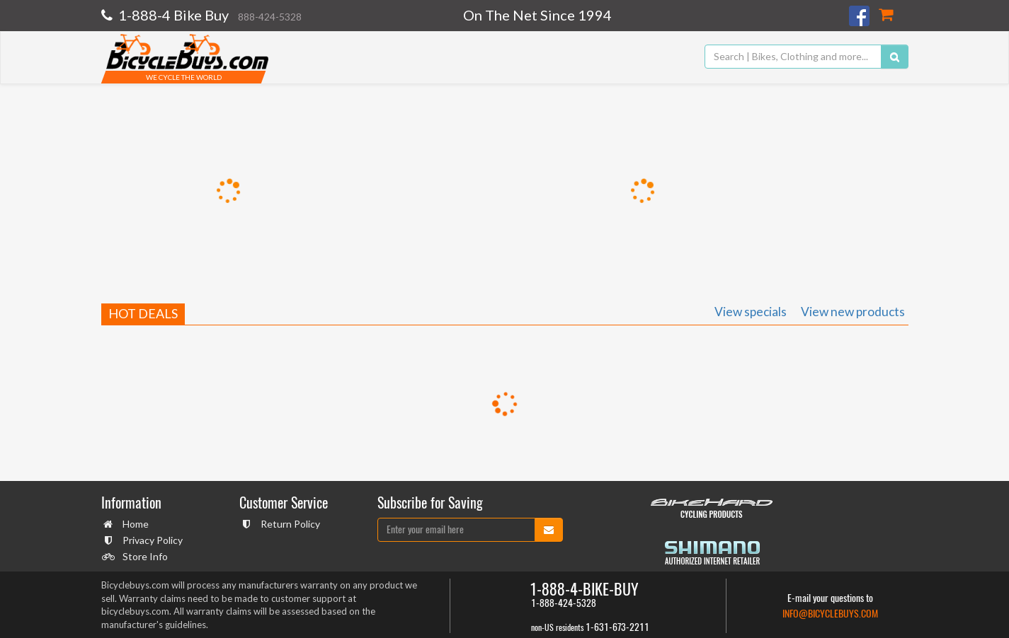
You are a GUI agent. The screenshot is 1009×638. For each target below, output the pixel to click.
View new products (853, 311)
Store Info (143, 556)
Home (134, 524)
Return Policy (288, 524)
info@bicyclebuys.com (830, 613)
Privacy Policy (151, 540)
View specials (750, 311)
